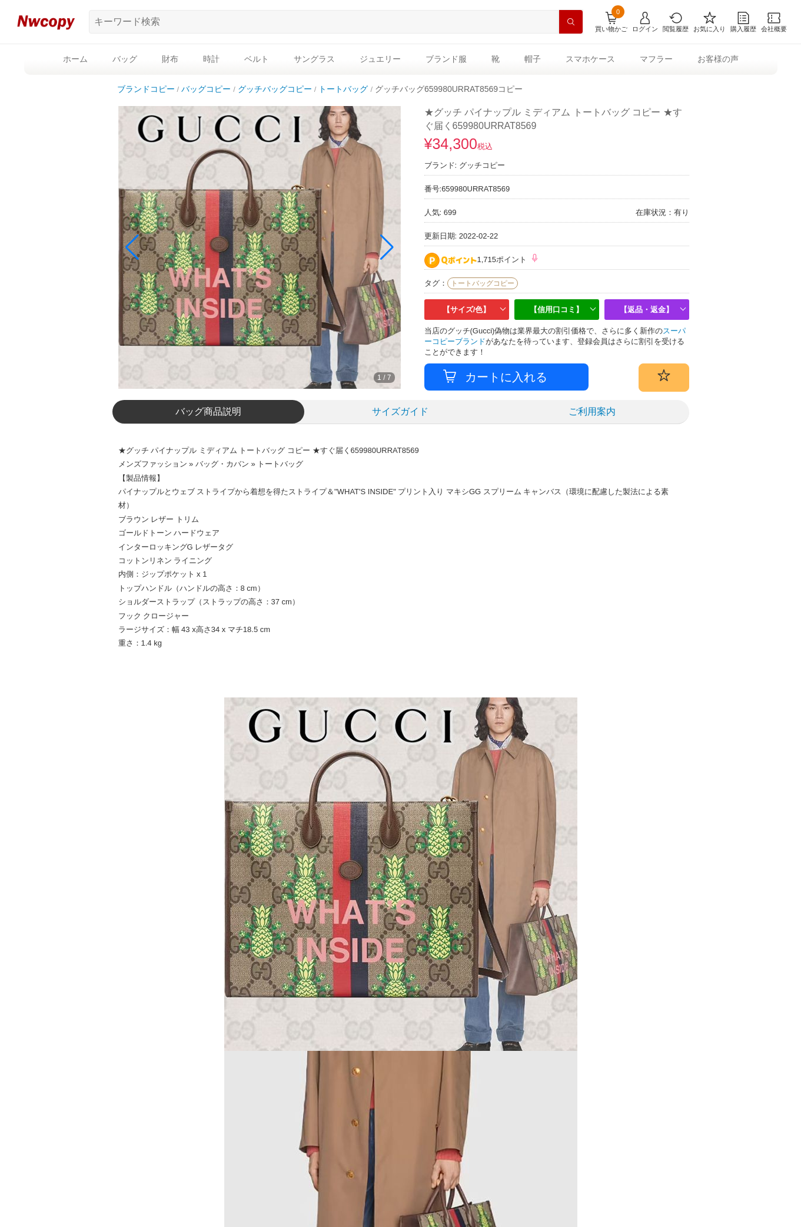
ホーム (75, 59)
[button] (387, 247)
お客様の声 (718, 59)
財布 (170, 59)
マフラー (656, 59)
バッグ (124, 59)
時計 (211, 59)
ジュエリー (380, 59)
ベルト (256, 59)
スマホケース (590, 59)
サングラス (314, 59)
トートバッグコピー (482, 283)
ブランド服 (446, 59)
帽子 (532, 59)
